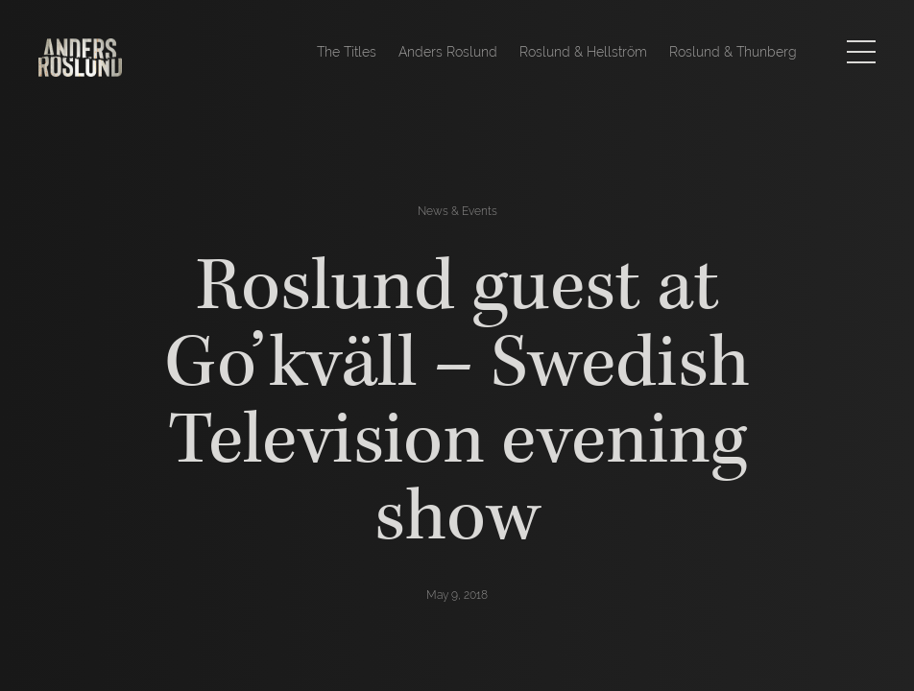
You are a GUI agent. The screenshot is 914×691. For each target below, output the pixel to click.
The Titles (346, 52)
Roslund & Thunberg (733, 52)
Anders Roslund (447, 52)
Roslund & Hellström (583, 52)
